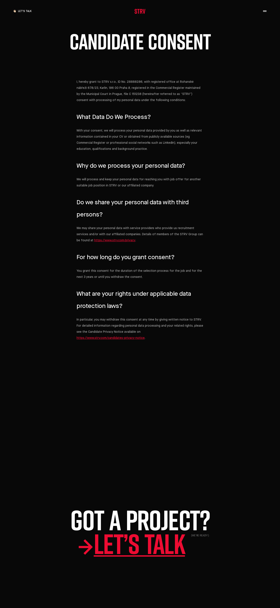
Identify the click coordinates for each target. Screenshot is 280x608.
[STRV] (140, 11)
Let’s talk (140, 544)
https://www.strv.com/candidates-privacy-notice (111, 338)
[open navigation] (265, 11)
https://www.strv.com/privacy (114, 240)
